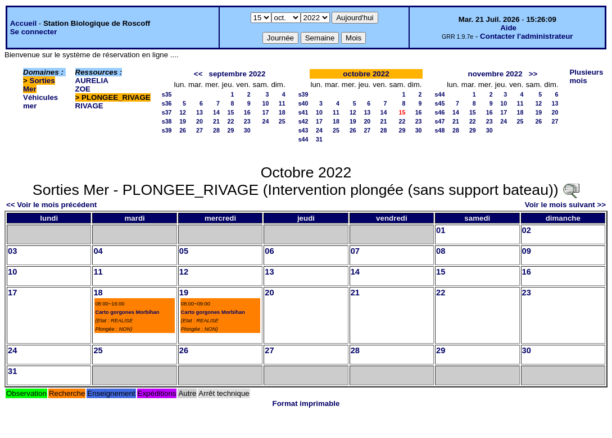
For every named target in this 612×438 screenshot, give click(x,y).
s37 (167, 112)
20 (199, 121)
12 (182, 112)
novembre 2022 (495, 74)
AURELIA (91, 80)
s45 (440, 103)
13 (199, 112)
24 (265, 121)
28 (216, 130)
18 (282, 112)
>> (533, 74)
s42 (303, 121)
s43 (303, 130)
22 (231, 121)
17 (265, 112)
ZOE (82, 89)
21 (216, 121)
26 (182, 130)
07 (355, 251)
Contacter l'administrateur (526, 36)
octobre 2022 (366, 74)
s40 (303, 103)
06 (269, 251)
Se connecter (33, 32)
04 (97, 251)
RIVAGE (89, 106)
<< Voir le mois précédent (51, 204)
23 (247, 121)
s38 (167, 121)
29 (231, 130)
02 (526, 230)
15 (231, 112)
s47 (440, 121)
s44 (303, 139)
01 (440, 230)
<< (198, 74)
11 (282, 103)
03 (12, 251)
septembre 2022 (237, 74)
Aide (508, 28)
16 (247, 112)
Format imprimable (306, 403)
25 (282, 121)
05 (183, 251)
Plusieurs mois (586, 76)
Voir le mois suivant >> (565, 204)
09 (526, 251)
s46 (440, 112)
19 (182, 121)
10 (265, 103)
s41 (303, 112)
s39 (167, 130)
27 (199, 130)
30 (247, 130)
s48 (440, 130)
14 (216, 112)
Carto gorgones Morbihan (127, 312)
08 (440, 251)
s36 (167, 103)
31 (319, 139)
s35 (167, 94)
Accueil (23, 23)
